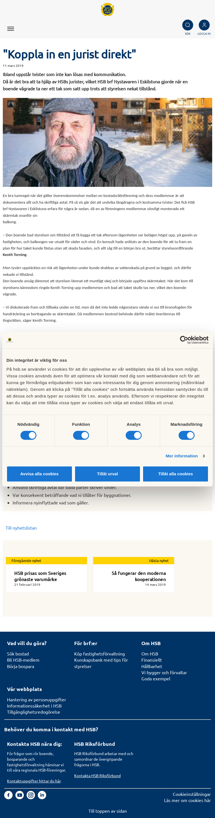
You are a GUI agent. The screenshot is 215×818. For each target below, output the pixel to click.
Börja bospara (20, 666)
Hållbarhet (151, 666)
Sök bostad (18, 653)
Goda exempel (155, 678)
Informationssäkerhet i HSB (34, 705)
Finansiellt (151, 659)
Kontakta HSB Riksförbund (97, 775)
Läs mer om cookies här (187, 800)
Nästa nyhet (159, 560)
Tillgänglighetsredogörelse (33, 711)
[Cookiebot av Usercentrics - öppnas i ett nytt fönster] (184, 340)
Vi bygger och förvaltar (164, 672)
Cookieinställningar (192, 794)
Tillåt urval (107, 473)
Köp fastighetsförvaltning (99, 653)
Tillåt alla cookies (175, 473)
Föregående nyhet (26, 560)
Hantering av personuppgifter (36, 699)
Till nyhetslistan (21, 527)
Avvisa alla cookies (39, 473)
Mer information (182, 455)
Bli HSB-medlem (23, 659)
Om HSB (149, 653)
